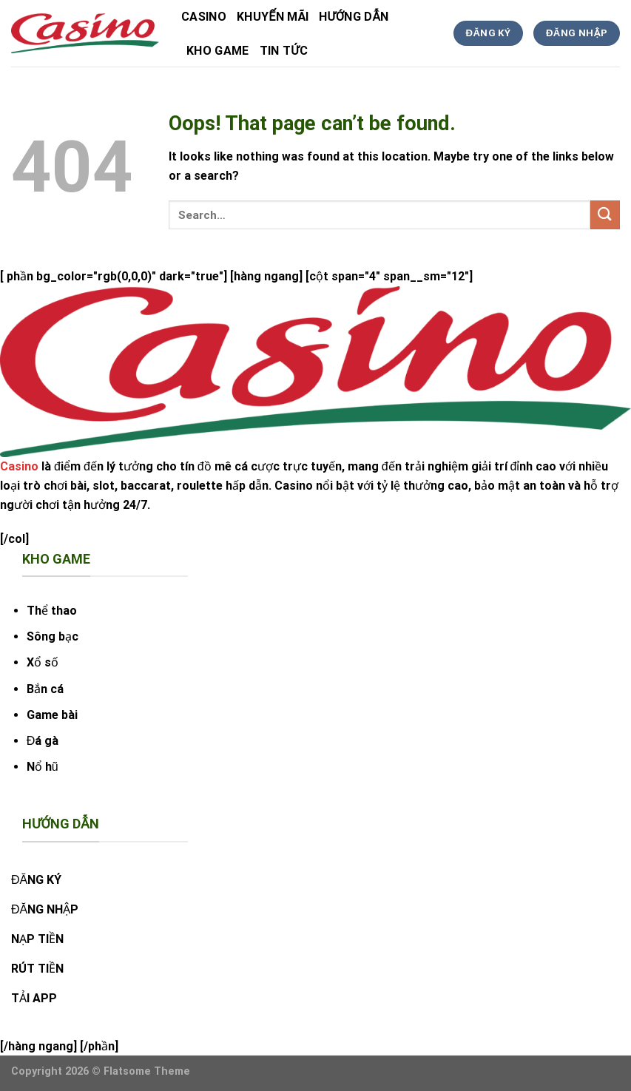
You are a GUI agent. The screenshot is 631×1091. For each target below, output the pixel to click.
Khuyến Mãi (272, 17)
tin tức (284, 51)
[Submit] (605, 214)
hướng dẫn (353, 17)
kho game (217, 51)
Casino (203, 17)
